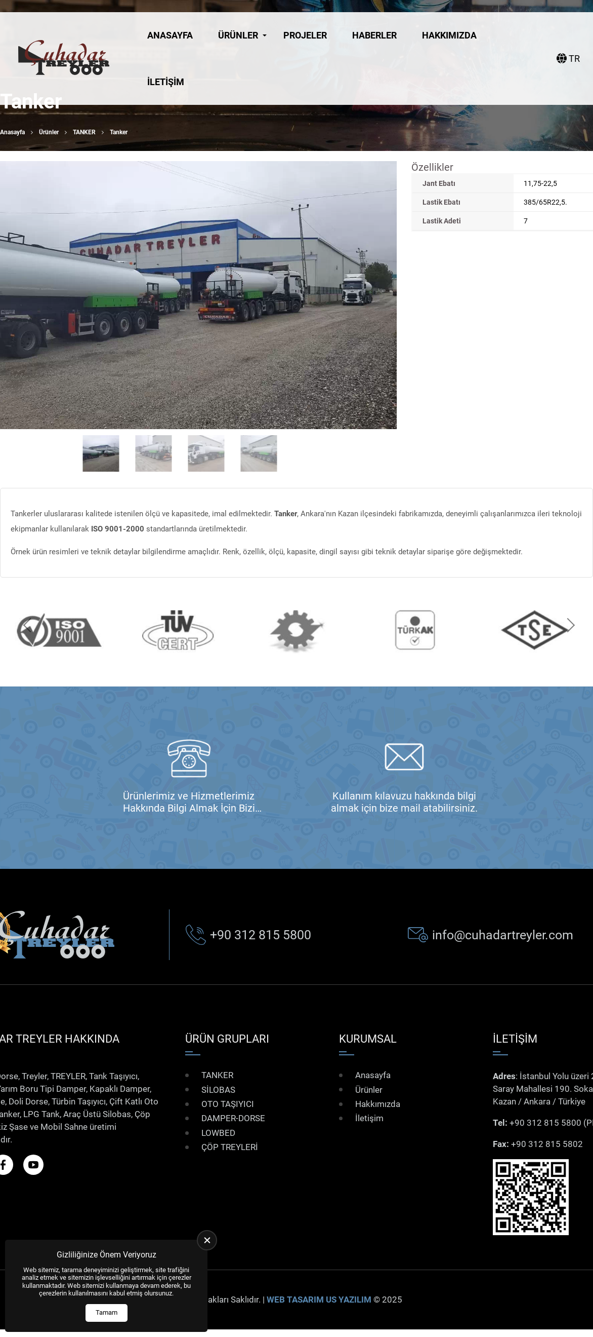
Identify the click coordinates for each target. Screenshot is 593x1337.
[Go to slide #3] (206, 453)
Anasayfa (170, 35)
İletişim (165, 82)
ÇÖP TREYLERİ (229, 1147)
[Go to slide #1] (101, 453)
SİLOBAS (218, 1089)
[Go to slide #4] (259, 453)
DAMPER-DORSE (233, 1118)
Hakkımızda (449, 35)
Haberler (374, 35)
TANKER (84, 132)
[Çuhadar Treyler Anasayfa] (63, 58)
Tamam (106, 1312)
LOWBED (218, 1133)
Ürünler (238, 35)
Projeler (305, 35)
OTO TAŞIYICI (227, 1104)
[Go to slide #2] (154, 453)
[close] (207, 1240)
